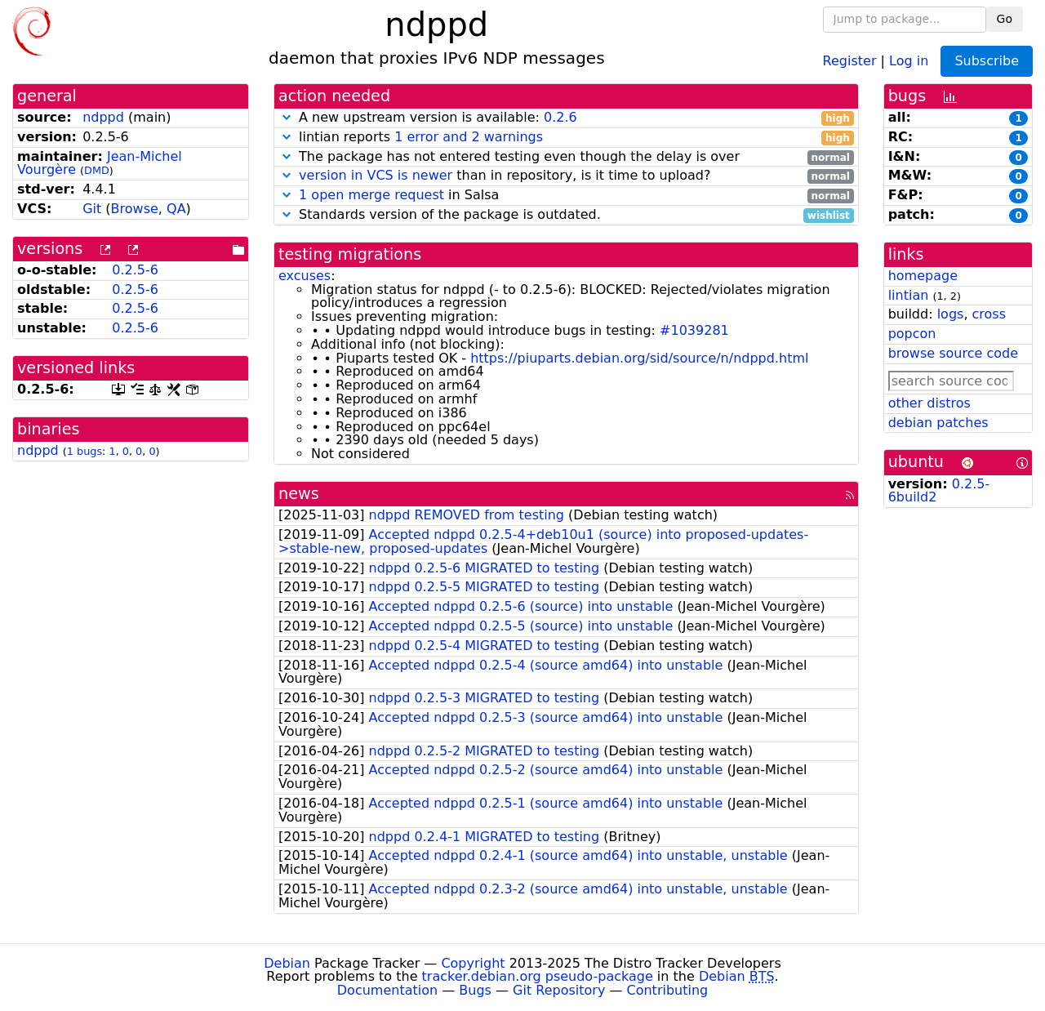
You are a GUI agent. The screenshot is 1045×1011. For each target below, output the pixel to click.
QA (176, 208)
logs (950, 314)
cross (989, 314)
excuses (304, 275)
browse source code (953, 353)
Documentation (387, 990)
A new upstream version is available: (566, 118)
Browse (134, 208)
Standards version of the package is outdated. (566, 215)
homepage (923, 275)
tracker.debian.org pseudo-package (537, 976)
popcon (912, 333)
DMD (96, 170)
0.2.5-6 (135, 270)
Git (91, 208)
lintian (908, 295)
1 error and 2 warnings (468, 137)
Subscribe (986, 61)
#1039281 (694, 330)
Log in (908, 60)
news (298, 493)
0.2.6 (560, 117)
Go (1004, 18)
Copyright (473, 963)
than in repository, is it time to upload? (566, 176)
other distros (929, 403)
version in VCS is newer (375, 175)
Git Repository (559, 990)
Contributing (668, 990)
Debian (287, 963)
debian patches (938, 422)
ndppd (103, 117)
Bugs (475, 990)
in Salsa (566, 196)
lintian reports (566, 138)
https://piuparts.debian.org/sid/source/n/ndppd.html (639, 358)
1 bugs (84, 451)
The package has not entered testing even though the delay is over (566, 157)
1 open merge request (371, 195)
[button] (286, 117)
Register (850, 60)
